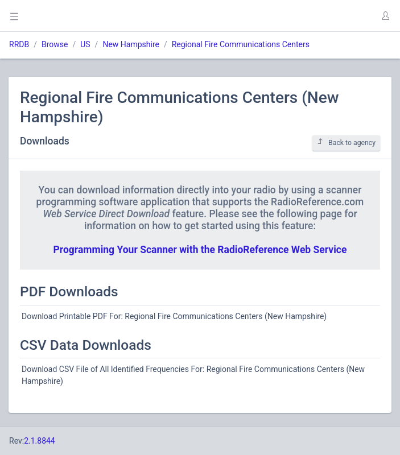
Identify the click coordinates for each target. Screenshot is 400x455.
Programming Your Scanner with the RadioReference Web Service (200, 249)
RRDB (19, 44)
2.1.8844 (39, 440)
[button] (385, 16)
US (85, 44)
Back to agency (346, 142)
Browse (55, 44)
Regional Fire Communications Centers (241, 44)
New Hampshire (130, 44)
